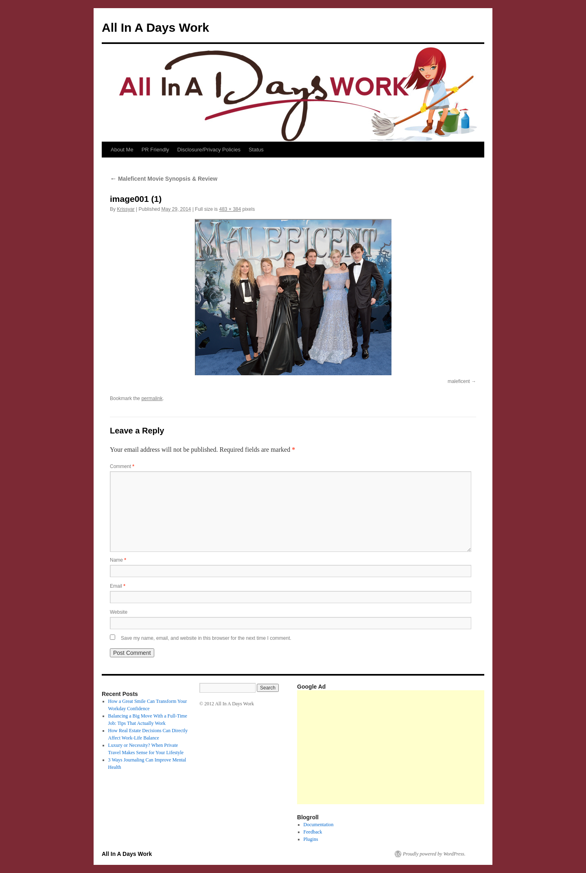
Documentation (319, 824)
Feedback (313, 832)
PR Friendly (155, 150)
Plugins (311, 839)
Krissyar (125, 209)
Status (256, 150)
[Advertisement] (441, 747)
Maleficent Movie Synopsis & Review (163, 178)
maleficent (459, 381)
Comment (122, 466)
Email (117, 586)
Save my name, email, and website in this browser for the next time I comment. (206, 638)
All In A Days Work (155, 27)
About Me (122, 150)
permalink (151, 398)
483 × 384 (230, 209)
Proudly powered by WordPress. (434, 854)
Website (118, 612)
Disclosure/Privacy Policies (209, 150)
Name (118, 560)
